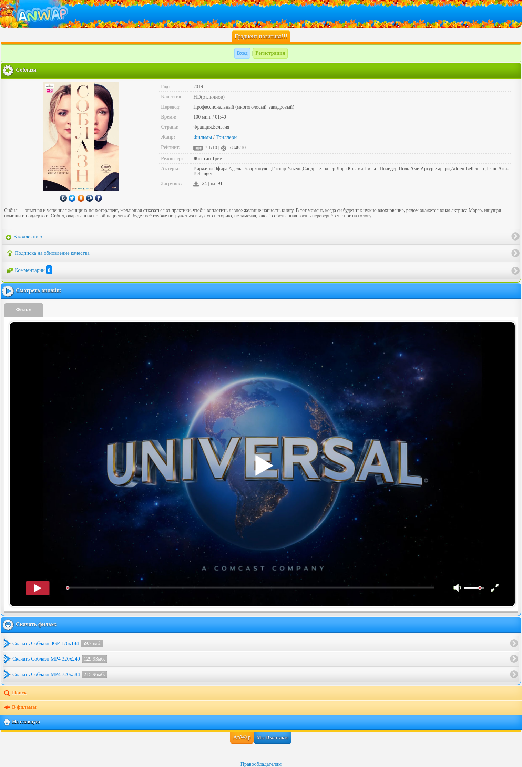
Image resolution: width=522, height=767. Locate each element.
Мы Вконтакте (273, 737)
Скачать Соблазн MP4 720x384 (59, 674)
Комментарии (29, 270)
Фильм (24, 309)
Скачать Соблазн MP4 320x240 (59, 659)
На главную (21, 722)
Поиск (15, 693)
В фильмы (20, 708)
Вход (242, 53)
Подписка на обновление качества (48, 253)
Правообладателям (261, 764)
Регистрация (270, 53)
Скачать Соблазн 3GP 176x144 (57, 643)
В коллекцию (24, 237)
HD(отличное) (209, 97)
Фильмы (202, 137)
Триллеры (226, 137)
